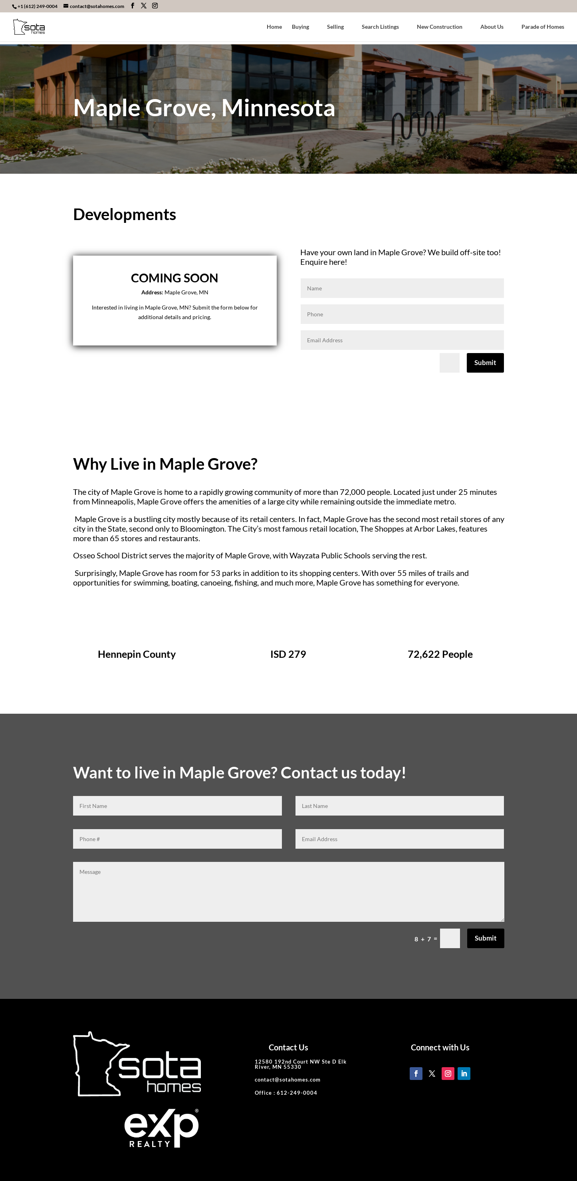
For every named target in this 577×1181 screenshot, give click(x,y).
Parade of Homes (542, 27)
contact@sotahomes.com (288, 1079)
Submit (485, 362)
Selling (335, 27)
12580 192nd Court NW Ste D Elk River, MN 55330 (301, 1064)
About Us (492, 27)
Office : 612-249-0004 (286, 1093)
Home (274, 27)
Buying (300, 27)
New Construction (439, 27)
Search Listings (380, 27)
